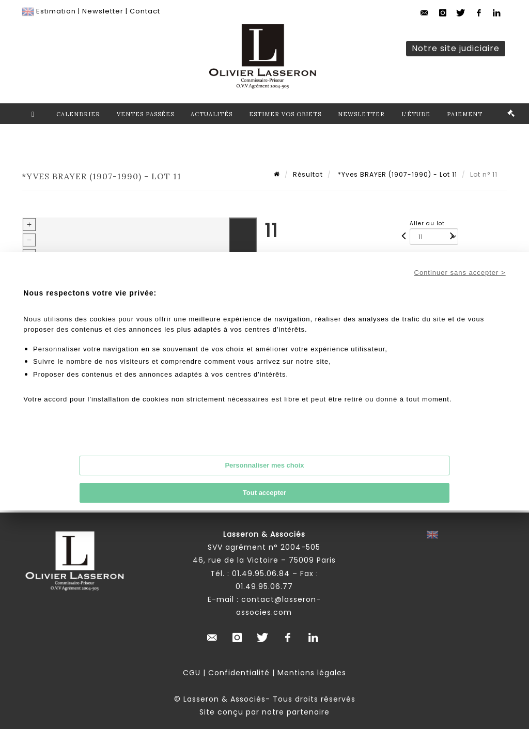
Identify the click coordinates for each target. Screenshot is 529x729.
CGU (191, 673)
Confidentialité (239, 673)
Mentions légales (311, 673)
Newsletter (102, 11)
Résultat (308, 174)
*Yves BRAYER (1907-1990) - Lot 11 (396, 174)
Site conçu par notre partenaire (264, 712)
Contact (145, 11)
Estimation (56, 11)
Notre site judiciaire (456, 48)
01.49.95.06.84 (261, 573)
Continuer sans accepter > (460, 272)
